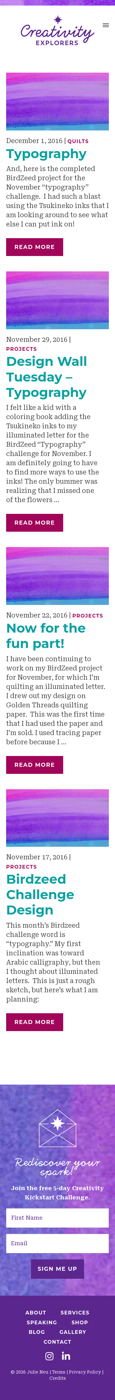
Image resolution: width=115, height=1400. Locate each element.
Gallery (72, 1332)
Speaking (42, 1323)
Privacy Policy (85, 1372)
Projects (21, 349)
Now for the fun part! (46, 635)
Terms (58, 1372)
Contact (57, 1342)
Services (75, 1313)
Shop (79, 1323)
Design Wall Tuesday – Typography (46, 376)
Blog (37, 1332)
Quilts (78, 141)
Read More (34, 247)
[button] (106, 26)
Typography (46, 154)
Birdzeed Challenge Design (40, 894)
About (35, 1313)
